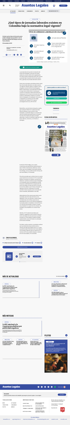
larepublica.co (6, 419)
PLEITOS (37, 11)
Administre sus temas (22, 247)
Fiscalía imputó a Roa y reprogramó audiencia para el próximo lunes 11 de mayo (59, 293)
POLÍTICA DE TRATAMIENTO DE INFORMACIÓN (40, 408)
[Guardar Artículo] (8, 55)
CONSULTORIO (21, 11)
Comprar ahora (56, 98)
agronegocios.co (16, 419)
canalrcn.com (54, 419)
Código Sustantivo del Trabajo (11, 242)
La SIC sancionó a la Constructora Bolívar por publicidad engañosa (10, 287)
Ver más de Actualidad (61, 276)
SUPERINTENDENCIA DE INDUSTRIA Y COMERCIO (40, 411)
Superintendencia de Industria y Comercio (35, 1)
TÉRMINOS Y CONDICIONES (28, 408)
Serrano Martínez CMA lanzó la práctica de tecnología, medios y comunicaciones (59, 285)
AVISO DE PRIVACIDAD (39, 405)
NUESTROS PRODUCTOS (27, 405)
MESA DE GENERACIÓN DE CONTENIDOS (39, 403)
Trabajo (38, 242)
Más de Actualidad (11, 276)
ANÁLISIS (43, 11)
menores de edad (57, 1)
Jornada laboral (27, 242)
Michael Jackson (49, 1)
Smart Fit (23, 1)
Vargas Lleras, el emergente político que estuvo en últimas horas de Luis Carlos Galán (36, 343)
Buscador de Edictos (53, 11)
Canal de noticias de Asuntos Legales (31, 67)
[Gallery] (22, 256)
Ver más (56, 155)
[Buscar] (10, 5)
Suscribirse (63, 5)
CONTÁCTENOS (26, 403)
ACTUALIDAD (13, 11)
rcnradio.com (63, 419)
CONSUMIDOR (30, 11)
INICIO (4, 402)
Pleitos (48, 335)
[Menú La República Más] (4, 5)
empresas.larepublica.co (29, 419)
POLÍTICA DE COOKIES (27, 411)
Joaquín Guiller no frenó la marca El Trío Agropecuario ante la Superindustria (55, 345)
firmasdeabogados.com (43, 419)
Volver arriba (61, 387)
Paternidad (17, 1)
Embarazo (10, 1)
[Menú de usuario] (54, 5)
